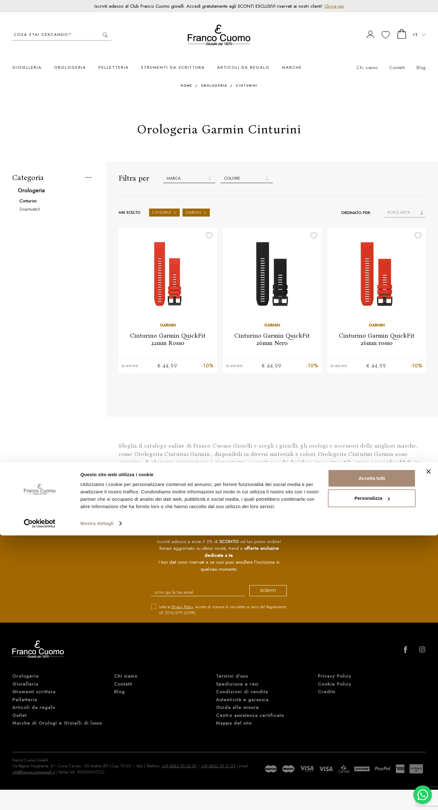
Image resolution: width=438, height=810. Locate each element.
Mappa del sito (234, 714)
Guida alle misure (237, 698)
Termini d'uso (232, 667)
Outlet (19, 706)
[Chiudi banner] (428, 746)
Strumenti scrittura (34, 683)
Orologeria (70, 58)
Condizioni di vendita (242, 683)
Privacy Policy (182, 598)
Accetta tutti (372, 752)
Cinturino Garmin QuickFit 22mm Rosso (168, 330)
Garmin (196, 203)
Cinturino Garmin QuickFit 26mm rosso (376, 330)
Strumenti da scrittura (173, 58)
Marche (292, 58)
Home (186, 76)
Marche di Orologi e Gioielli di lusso (57, 714)
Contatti (397, 58)
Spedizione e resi (237, 675)
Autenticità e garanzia (242, 691)
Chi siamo (367, 58)
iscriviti (263, 582)
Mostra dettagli (96, 797)
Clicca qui (334, 6)
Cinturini (247, 76)
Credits (326, 683)
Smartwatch (29, 200)
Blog (421, 58)
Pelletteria (113, 58)
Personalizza (372, 772)
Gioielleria (27, 58)
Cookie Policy (334, 675)
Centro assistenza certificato (250, 706)
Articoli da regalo (243, 58)
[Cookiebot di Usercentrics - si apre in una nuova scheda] (40, 798)
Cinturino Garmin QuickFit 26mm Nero (272, 330)
